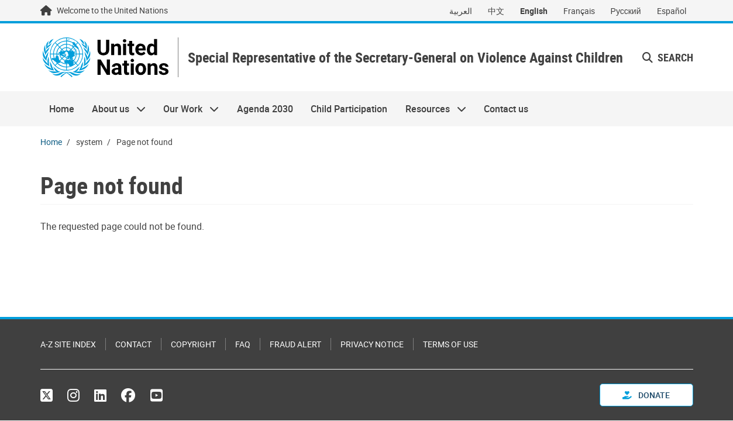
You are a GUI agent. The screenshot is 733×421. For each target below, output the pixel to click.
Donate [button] (646, 395)
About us (114, 108)
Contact (133, 344)
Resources (431, 108)
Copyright (193, 344)
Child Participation (349, 108)
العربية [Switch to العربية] (460, 10)
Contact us (506, 108)
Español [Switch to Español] (671, 10)
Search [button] (667, 57)
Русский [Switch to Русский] (626, 10)
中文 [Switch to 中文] (496, 10)
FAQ (242, 344)
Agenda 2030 (265, 108)
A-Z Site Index (68, 344)
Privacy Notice (372, 344)
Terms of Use (450, 344)
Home (61, 108)
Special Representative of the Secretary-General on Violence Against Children (405, 57)
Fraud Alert (295, 344)
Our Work (186, 108)
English (534, 10)
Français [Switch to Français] (579, 10)
